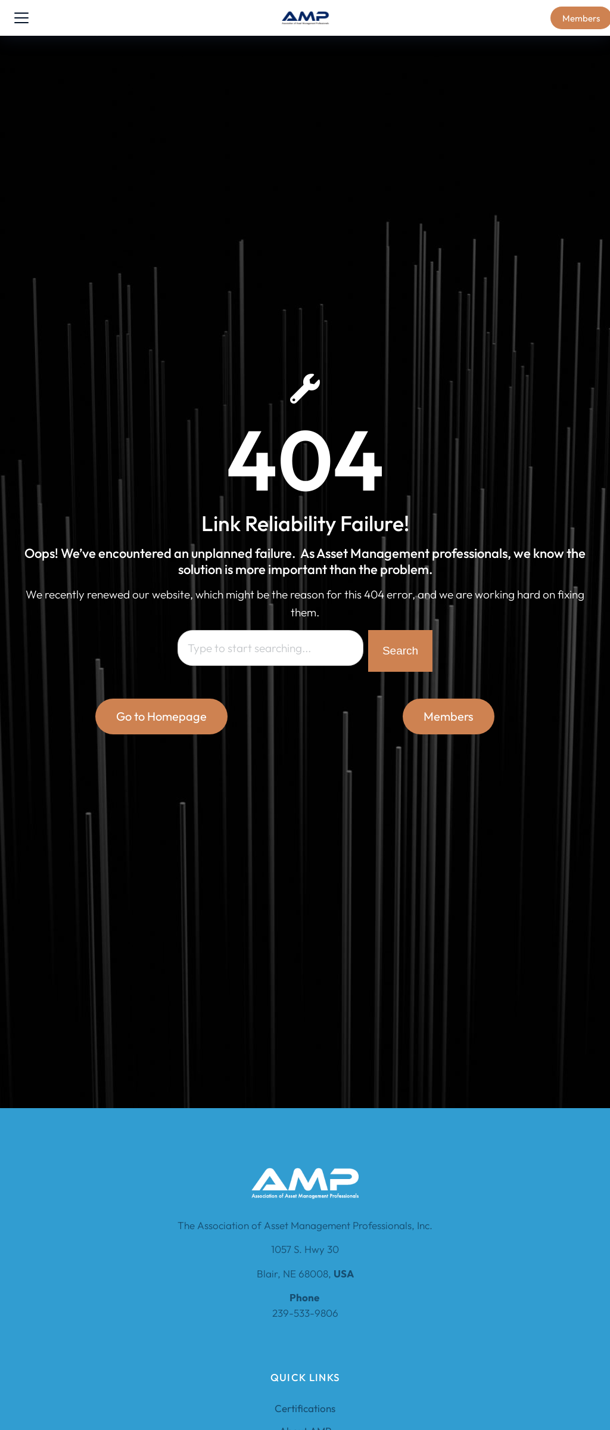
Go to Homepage (161, 717)
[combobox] (270, 649)
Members (449, 717)
